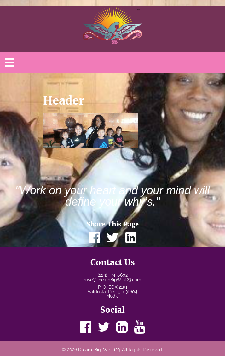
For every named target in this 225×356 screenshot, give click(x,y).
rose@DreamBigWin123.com (112, 279)
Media (112, 296)
